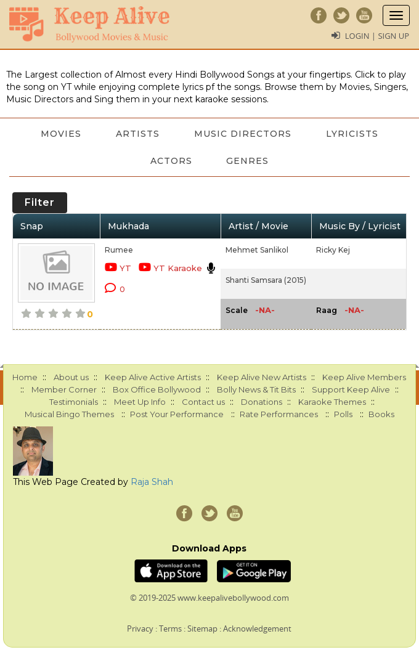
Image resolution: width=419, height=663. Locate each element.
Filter (40, 202)
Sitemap (202, 628)
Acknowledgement (257, 628)
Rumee (119, 249)
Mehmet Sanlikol (257, 249)
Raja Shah (152, 481)
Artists (138, 133)
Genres (248, 160)
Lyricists (352, 133)
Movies (61, 133)
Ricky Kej (333, 249)
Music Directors (242, 133)
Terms (170, 628)
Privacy (140, 628)
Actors (171, 160)
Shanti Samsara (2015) (266, 280)
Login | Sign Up (377, 35)
